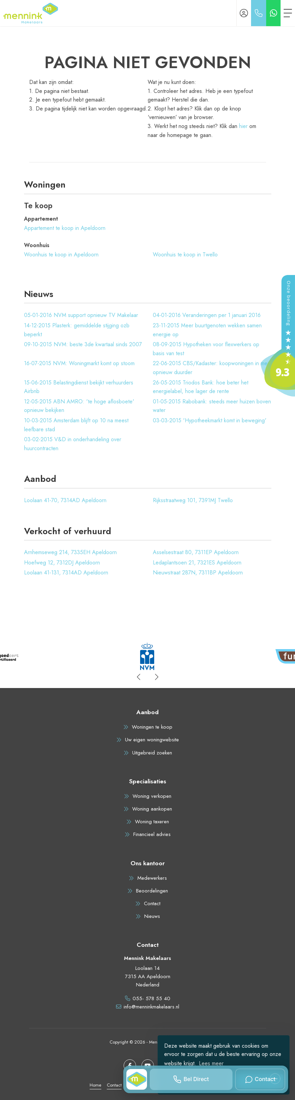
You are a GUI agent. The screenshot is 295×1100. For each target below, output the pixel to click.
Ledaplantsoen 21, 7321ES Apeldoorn (197, 563)
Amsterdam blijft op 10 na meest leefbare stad (76, 424)
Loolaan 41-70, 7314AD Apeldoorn (65, 500)
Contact (114, 1085)
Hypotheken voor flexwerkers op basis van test (206, 348)
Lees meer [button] (211, 1063)
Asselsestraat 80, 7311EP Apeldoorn (196, 552)
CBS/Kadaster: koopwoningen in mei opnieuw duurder (211, 367)
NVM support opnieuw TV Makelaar (81, 315)
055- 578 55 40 (151, 998)
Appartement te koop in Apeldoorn (64, 228)
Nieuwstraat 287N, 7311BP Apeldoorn (198, 573)
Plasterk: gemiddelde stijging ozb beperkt (76, 329)
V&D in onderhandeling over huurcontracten (72, 443)
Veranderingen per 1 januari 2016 (207, 315)
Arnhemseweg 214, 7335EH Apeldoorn (70, 552)
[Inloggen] (244, 13)
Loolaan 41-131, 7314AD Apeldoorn (66, 573)
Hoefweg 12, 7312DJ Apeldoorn (62, 563)
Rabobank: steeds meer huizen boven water (212, 406)
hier (243, 126)
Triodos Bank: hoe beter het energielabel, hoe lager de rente (200, 387)
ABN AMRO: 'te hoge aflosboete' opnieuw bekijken (79, 406)
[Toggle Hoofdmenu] (288, 13)
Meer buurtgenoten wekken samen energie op (207, 329)
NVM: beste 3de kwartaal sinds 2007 (83, 344)
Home (95, 1085)
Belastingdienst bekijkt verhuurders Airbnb (78, 387)
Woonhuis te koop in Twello (185, 254)
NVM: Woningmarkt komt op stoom (79, 363)
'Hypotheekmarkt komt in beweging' (209, 420)
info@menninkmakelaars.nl (151, 1007)
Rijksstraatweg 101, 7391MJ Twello (193, 500)
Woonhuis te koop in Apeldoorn (61, 254)
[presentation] (139, 677)
